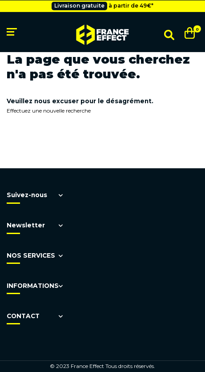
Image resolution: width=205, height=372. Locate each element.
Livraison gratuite (79, 5)
